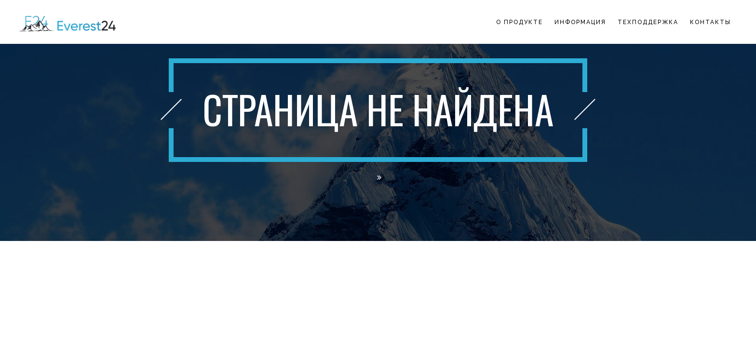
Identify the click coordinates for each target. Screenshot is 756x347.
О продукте (519, 22)
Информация (580, 22)
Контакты (710, 22)
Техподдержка (648, 22)
